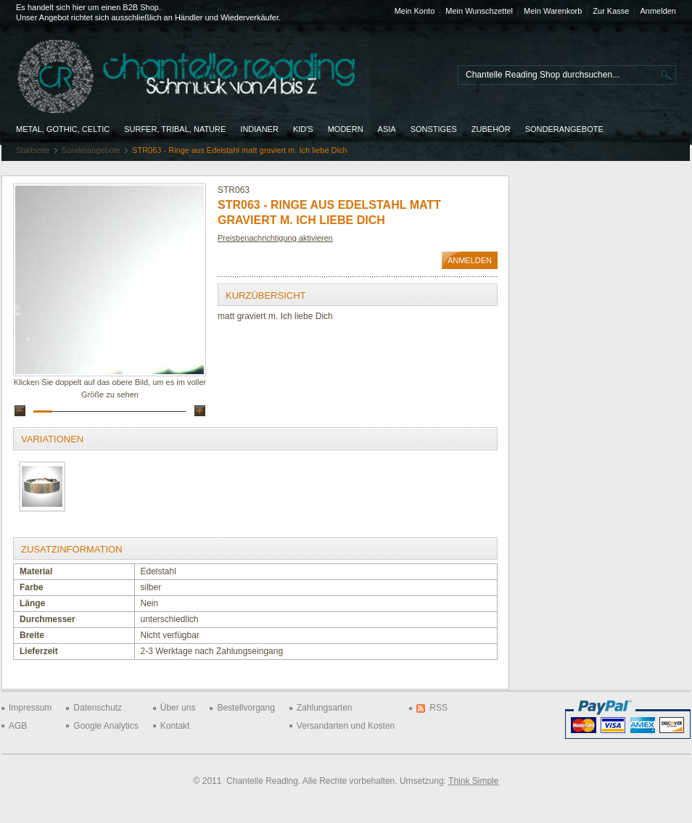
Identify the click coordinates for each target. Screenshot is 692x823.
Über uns (178, 708)
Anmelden (658, 11)
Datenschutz (97, 708)
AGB (18, 726)
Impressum (30, 708)
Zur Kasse (611, 11)
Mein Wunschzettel (479, 11)
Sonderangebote (91, 150)
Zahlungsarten (325, 708)
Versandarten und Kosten (346, 726)
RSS (438, 708)
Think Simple (473, 781)
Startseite (32, 150)
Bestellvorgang (245, 708)
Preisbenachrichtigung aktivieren (275, 237)
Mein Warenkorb (553, 11)
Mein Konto (415, 11)
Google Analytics (105, 726)
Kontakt (175, 726)
